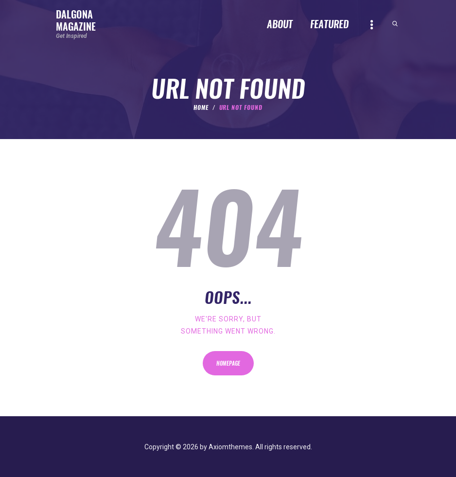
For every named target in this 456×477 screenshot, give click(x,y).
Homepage (228, 363)
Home (201, 107)
